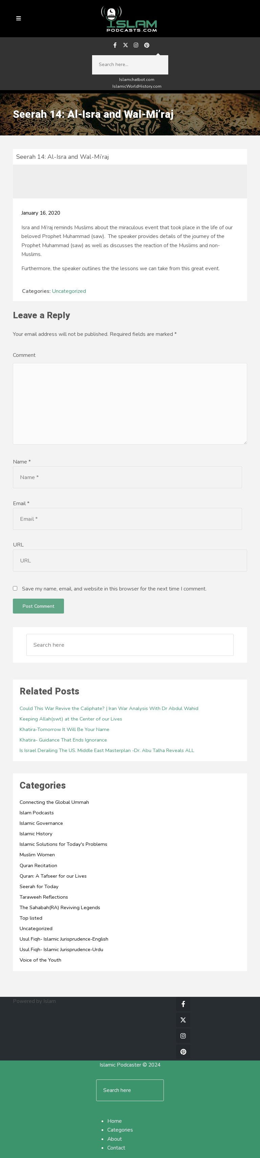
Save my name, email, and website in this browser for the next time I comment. (114, 589)
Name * (22, 462)
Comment (24, 355)
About (114, 1139)
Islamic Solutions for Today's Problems (63, 844)
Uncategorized (69, 291)
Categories (120, 1130)
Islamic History (36, 833)
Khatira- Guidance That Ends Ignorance (63, 739)
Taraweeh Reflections (44, 897)
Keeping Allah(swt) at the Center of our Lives (71, 718)
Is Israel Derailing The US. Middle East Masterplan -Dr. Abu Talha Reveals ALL (107, 750)
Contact (116, 1148)
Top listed (31, 918)
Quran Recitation (38, 865)
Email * (21, 503)
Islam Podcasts (37, 812)
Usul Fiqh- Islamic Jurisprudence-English (64, 939)
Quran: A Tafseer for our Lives (53, 876)
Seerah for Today (39, 886)
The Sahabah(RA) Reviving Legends (60, 907)
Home (114, 1121)
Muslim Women (37, 854)
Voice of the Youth (40, 960)
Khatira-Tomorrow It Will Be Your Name (64, 729)
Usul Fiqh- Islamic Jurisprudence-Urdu (61, 949)
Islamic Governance (41, 823)
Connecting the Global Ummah (54, 802)
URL (18, 545)
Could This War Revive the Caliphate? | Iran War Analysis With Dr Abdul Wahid (109, 708)
